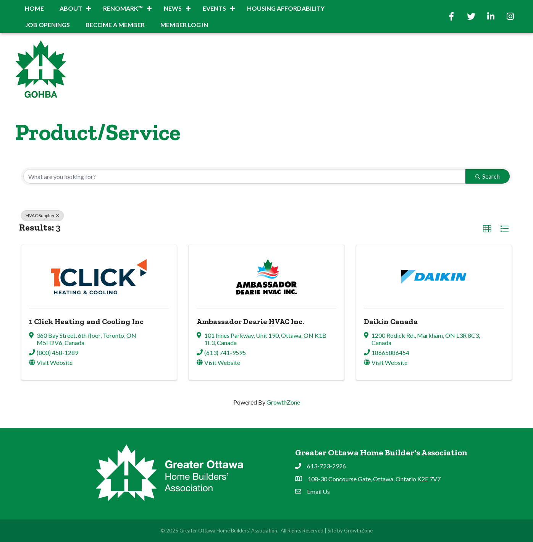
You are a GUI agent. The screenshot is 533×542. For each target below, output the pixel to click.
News (173, 8)
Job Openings (47, 24)
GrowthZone (283, 402)
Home (34, 8)
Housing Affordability (286, 8)
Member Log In (184, 24)
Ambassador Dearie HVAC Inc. (250, 321)
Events (214, 8)
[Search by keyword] (244, 176)
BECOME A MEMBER (115, 24)
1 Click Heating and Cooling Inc (86, 321)
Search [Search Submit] (487, 176)
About (71, 8)
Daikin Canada (391, 321)
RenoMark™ (123, 8)
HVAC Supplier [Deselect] (42, 215)
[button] (487, 229)
